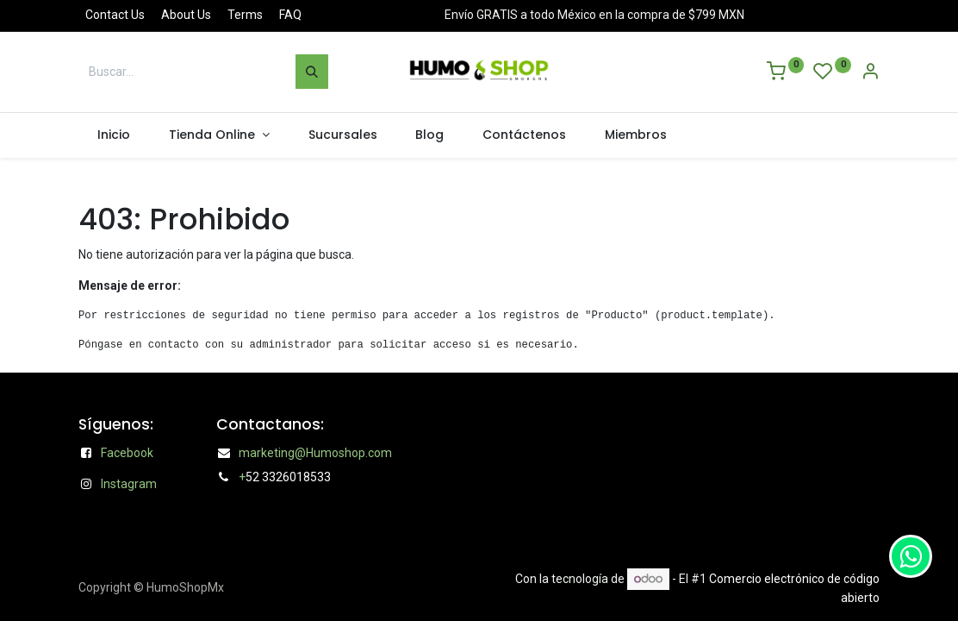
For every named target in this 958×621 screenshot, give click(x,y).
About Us (186, 15)
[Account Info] (870, 73)
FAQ (290, 15)
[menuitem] (114, 135)
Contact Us (115, 15)
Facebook (127, 453)
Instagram (129, 484)
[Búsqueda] (311, 71)
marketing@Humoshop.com (315, 453)
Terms (245, 15)
